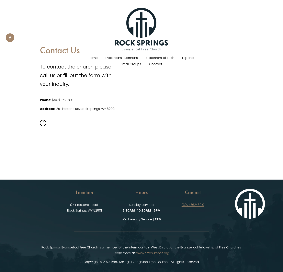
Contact (155, 64)
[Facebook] (10, 37)
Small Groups (131, 64)
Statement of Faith (160, 58)
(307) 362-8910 (193, 205)
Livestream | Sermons (122, 58)
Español (188, 58)
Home (93, 58)
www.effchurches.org (152, 253)
